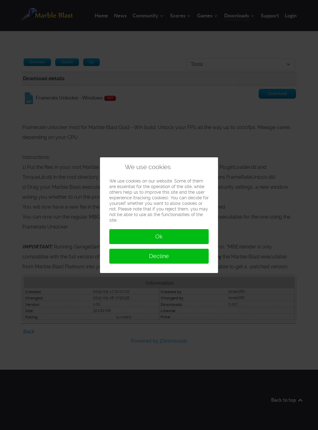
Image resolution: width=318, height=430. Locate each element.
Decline (159, 256)
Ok (159, 236)
